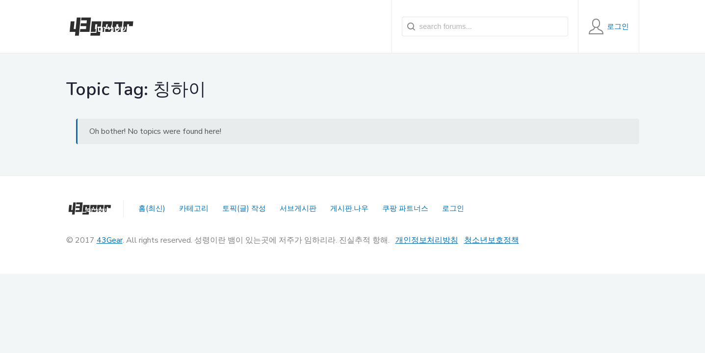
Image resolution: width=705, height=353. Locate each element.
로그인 (453, 208)
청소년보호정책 (491, 240)
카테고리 (194, 208)
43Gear (110, 240)
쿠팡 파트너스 (405, 208)
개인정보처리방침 (426, 240)
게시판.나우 (349, 208)
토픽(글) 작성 (244, 208)
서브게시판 (298, 208)
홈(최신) (151, 208)
